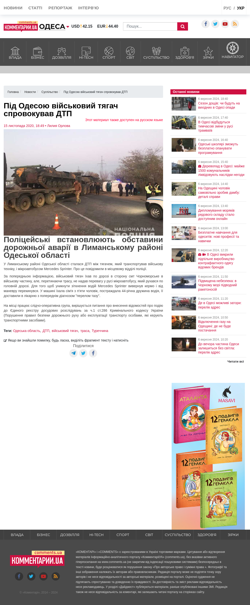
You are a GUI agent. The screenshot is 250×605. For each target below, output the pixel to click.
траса (84, 331)
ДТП (45, 331)
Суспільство (156, 52)
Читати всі (236, 361)
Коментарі (31, 592)
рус (227, 8)
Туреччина (100, 331)
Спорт (109, 52)
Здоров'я (185, 52)
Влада (15, 52)
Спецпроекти (202, 8)
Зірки (208, 52)
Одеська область (26, 331)
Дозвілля (62, 52)
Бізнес (37, 52)
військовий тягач (65, 331)
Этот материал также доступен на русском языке (124, 120)
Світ (130, 52)
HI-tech (86, 52)
